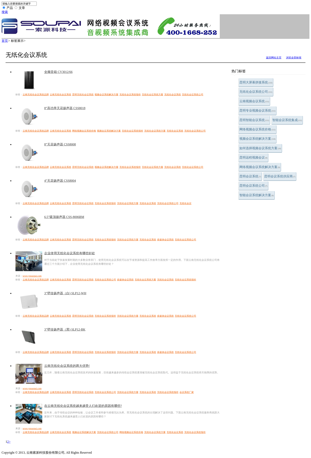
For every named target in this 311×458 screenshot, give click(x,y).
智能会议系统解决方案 (256, 195)
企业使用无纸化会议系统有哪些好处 (69, 253)
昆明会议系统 (250, 176)
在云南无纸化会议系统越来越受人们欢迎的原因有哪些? (83, 405)
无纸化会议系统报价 (130, 94)
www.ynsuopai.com (32, 275)
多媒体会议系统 (165, 239)
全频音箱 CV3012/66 (58, 72)
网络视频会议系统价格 (257, 129)
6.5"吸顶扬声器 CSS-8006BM (64, 217)
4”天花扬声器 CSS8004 (60, 180)
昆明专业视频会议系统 (257, 110)
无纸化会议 (185, 203)
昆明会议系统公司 (253, 185)
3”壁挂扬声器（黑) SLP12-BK (64, 329)
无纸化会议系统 (172, 94)
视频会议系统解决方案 (257, 138)
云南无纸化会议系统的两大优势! (67, 365)
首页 (5, 40)
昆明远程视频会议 (253, 157)
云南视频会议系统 (254, 101)
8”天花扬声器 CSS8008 (60, 144)
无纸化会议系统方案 (152, 94)
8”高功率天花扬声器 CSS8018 (64, 108)
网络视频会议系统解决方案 (259, 167)
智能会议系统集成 (287, 120)
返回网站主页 (273, 57)
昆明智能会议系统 (254, 120)
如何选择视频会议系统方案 (260, 148)
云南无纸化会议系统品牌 (36, 94)
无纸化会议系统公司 (255, 91)
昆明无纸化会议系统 (83, 94)
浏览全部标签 (293, 57)
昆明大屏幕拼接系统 (255, 82)
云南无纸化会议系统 (60, 94)
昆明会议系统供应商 (279, 176)
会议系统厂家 (186, 392)
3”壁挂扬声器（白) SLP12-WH (65, 293)
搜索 (5, 12)
